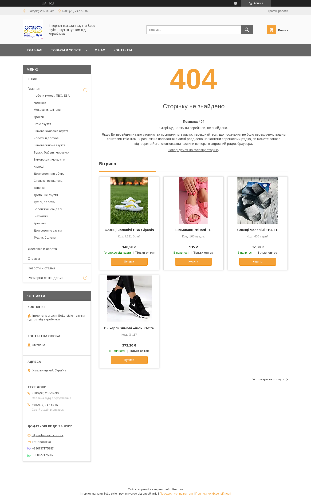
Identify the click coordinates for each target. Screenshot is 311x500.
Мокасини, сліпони (47, 109)
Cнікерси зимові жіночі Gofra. (129, 328)
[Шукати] (247, 29)
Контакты (123, 50)
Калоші (39, 166)
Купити (129, 261)
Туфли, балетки (45, 237)
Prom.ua (177, 489)
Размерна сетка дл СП (45, 278)
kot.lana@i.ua (41, 442)
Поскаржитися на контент (176, 493)
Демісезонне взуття (48, 230)
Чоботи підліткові (46, 138)
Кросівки (40, 102)
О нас (100, 50)
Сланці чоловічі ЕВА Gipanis (129, 230)
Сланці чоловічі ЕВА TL (257, 230)
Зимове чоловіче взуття (51, 131)
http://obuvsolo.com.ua (47, 435)
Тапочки (39, 187)
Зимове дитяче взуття (50, 159)
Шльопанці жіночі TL (193, 230)
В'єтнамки (41, 216)
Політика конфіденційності (213, 493)
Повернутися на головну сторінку (193, 150)
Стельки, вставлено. (48, 180)
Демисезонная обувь (49, 173)
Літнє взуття (42, 124)
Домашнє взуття (46, 195)
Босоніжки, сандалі (48, 209)
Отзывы (34, 258)
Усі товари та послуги (268, 379)
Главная (34, 50)
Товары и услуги (66, 50)
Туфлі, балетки (44, 202)
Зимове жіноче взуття (49, 145)
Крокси (39, 117)
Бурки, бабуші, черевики (51, 152)
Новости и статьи (41, 268)
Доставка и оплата (42, 249)
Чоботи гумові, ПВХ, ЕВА (52, 95)
